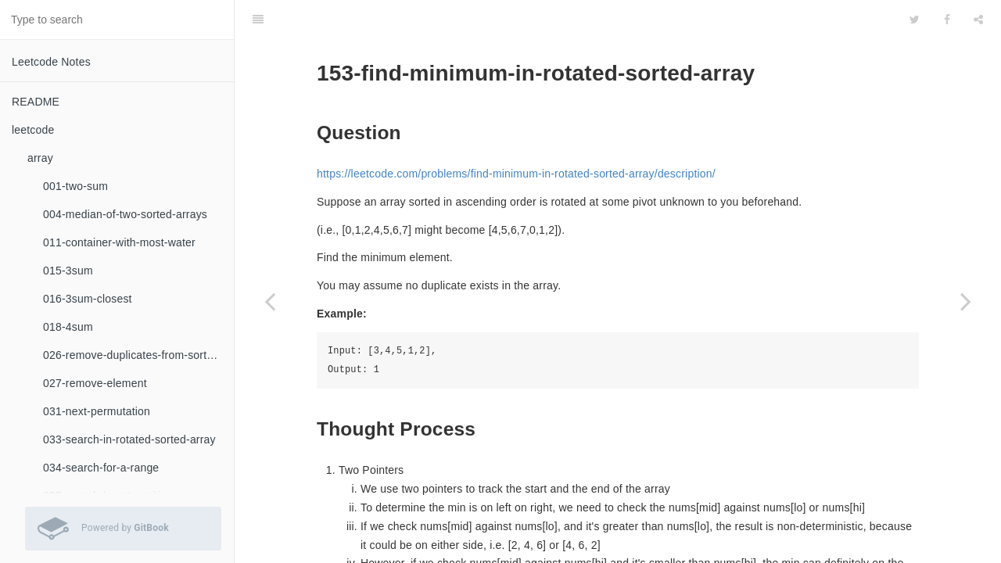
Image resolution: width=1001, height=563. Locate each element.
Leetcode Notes (51, 62)
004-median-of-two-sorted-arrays (125, 214)
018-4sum (68, 327)
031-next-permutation (96, 411)
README (35, 101)
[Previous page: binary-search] (270, 301)
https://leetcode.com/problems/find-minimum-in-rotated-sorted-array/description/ (516, 134)
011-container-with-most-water (119, 242)
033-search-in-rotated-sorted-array (129, 439)
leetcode (33, 130)
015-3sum (68, 270)
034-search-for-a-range (101, 467)
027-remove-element (95, 383)
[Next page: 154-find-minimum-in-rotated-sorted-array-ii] (966, 301)
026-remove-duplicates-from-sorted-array (138, 355)
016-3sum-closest (87, 298)
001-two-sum (75, 186)
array (40, 158)
